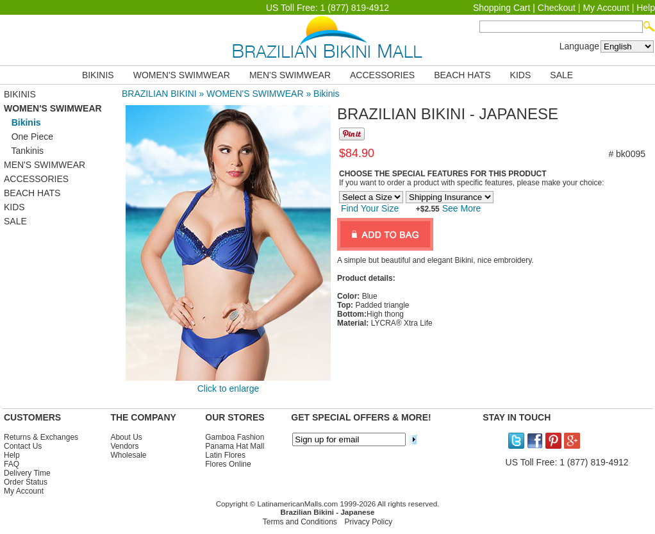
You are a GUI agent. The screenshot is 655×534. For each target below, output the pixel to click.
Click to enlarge (228, 388)
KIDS (520, 75)
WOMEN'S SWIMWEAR (181, 75)
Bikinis (326, 93)
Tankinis (24, 151)
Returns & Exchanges (41, 437)
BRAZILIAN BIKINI (159, 93)
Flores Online (228, 464)
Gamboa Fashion (234, 437)
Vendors (124, 446)
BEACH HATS (462, 75)
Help (645, 8)
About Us (126, 437)
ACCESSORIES (382, 75)
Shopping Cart (502, 8)
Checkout (557, 8)
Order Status (25, 482)
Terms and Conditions (300, 521)
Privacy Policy (369, 521)
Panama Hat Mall (234, 446)
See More (460, 208)
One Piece (28, 136)
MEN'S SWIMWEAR (290, 75)
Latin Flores (225, 455)
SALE (561, 75)
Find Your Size (370, 208)
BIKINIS (98, 75)
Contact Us (23, 446)
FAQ (11, 464)
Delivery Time (27, 473)
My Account (606, 8)
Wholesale (128, 455)
